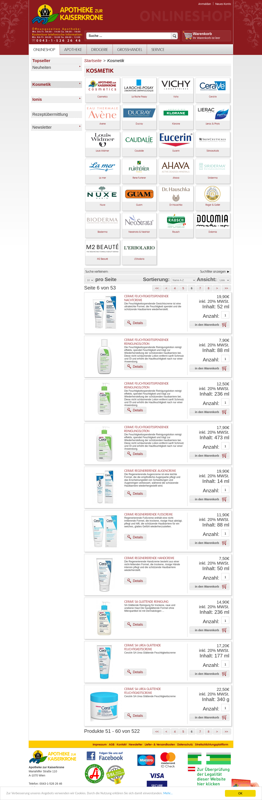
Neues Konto (223, 4)
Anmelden (204, 4)
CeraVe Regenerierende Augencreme (150, 471)
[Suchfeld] (132, 35)
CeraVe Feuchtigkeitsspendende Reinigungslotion (146, 342)
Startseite (93, 60)
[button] (157, 288)
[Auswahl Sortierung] (183, 280)
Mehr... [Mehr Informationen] (179, 794)
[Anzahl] (225, 315)
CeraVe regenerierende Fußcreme (148, 514)
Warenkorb (202, 34)
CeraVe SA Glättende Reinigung (146, 602)
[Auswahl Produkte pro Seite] (89, 280)
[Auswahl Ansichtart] (224, 280)
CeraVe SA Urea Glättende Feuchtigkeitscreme (142, 647)
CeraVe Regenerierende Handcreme (149, 558)
